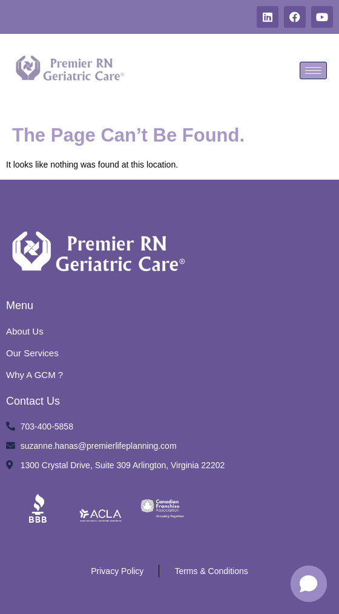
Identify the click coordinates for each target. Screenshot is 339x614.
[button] (309, 584)
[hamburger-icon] (313, 70)
